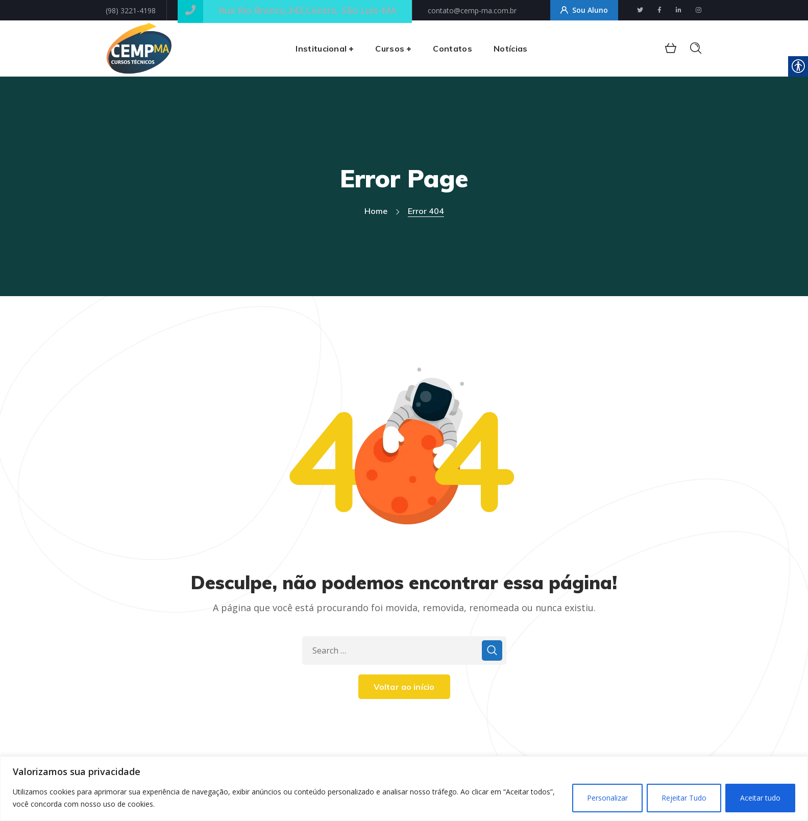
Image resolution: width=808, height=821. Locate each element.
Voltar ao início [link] (404, 687)
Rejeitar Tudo (684, 798)
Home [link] (375, 211)
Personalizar (607, 798)
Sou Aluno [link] (584, 10)
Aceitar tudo (760, 798)
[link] (640, 10)
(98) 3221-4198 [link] (131, 10)
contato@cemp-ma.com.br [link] (472, 10)
